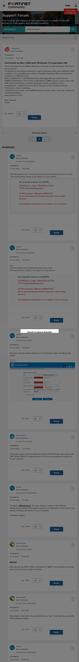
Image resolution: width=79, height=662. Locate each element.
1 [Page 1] (34, 139)
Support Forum (9, 37)
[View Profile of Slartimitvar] (21, 435)
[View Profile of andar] (18, 155)
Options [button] (72, 48)
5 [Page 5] (44, 139)
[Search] (73, 29)
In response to (25, 161)
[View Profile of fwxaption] (15, 48)
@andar (13, 562)
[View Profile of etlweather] (21, 543)
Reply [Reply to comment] (56, 232)
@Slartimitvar (25, 506)
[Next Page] (48, 139)
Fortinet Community (19, 5)
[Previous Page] (30, 139)
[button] (20, 114)
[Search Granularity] (13, 29)
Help (68, 5)
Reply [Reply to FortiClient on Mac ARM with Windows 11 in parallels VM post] (34, 117)
